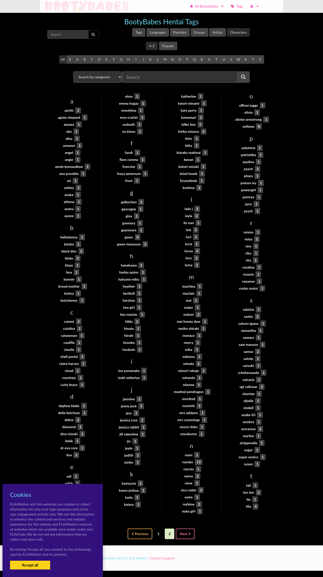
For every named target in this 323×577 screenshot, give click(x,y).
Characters (238, 32)
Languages (158, 32)
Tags (138, 32)
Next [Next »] (185, 534)
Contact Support (162, 558)
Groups (199, 32)
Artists (217, 32)
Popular (168, 46)
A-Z (152, 46)
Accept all (30, 565)
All (63, 59)
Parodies (180, 32)
